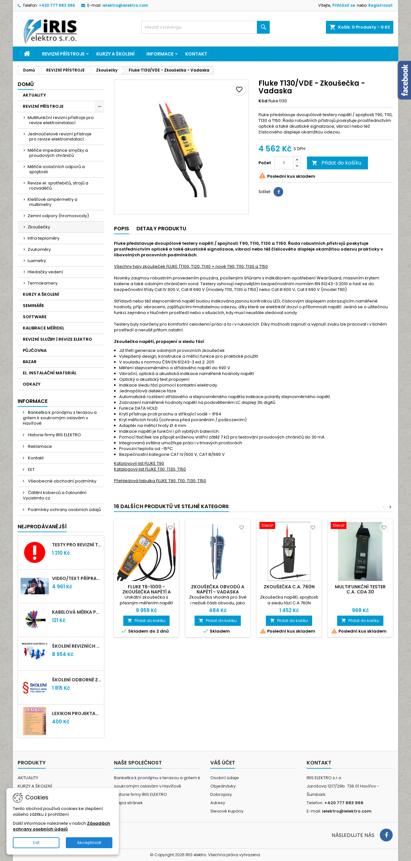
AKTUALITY (34, 95)
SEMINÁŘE (33, 306)
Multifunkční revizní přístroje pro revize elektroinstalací (61, 120)
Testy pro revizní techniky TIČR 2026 (76, 544)
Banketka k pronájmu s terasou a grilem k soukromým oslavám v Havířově (60, 417)
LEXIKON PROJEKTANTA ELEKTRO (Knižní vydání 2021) (76, 713)
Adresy (217, 803)
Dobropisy (221, 794)
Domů (26, 84)
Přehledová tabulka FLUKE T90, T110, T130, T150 (160, 481)
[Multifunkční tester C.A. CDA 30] (360, 526)
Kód (262, 101)
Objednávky (223, 786)
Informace (159, 54)
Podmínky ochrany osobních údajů (64, 510)
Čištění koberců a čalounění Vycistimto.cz (54, 495)
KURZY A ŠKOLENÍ (115, 54)
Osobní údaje (224, 778)
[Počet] (283, 163)
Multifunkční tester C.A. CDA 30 (360, 589)
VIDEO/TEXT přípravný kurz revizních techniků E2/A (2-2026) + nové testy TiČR (76, 578)
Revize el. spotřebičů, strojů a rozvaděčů (58, 185)
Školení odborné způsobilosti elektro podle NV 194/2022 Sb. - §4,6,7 (76, 679)
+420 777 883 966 (57, 5)
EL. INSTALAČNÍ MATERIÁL (49, 373)
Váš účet (222, 762)
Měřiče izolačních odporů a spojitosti (56, 169)
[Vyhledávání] (205, 27)
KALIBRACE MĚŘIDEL (43, 328)
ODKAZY (31, 384)
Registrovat (380, 5)
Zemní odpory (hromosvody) (58, 216)
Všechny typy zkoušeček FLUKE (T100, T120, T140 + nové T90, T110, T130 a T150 (191, 266)
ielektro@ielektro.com (125, 5)
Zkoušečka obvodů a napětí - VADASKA (217, 589)
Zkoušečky (39, 227)
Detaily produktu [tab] (161, 228)
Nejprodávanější (42, 526)
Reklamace (39, 446)
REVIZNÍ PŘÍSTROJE (63, 54)
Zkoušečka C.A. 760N (289, 587)
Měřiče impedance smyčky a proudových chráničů (58, 152)
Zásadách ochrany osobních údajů (61, 826)
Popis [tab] (121, 228)
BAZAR (30, 362)
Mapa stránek (128, 803)
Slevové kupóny (226, 811)
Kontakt (196, 54)
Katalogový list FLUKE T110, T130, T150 (150, 469)
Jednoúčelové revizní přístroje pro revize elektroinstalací (60, 136)
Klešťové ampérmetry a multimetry (52, 202)
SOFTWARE (35, 317)
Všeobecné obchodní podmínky (61, 481)
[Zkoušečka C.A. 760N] (289, 526)
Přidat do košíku (336, 162)
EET (31, 469)
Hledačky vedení (45, 272)
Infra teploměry (43, 238)
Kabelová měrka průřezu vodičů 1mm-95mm (76, 612)
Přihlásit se (343, 5)
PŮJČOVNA (35, 350)
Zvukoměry (39, 249)
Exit (36, 843)
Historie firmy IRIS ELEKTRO (54, 435)
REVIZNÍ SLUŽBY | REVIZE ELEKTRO (57, 339)
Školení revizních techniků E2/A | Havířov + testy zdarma (76, 646)
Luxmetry (37, 261)
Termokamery (42, 283)
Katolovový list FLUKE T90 (139, 463)
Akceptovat (89, 843)
